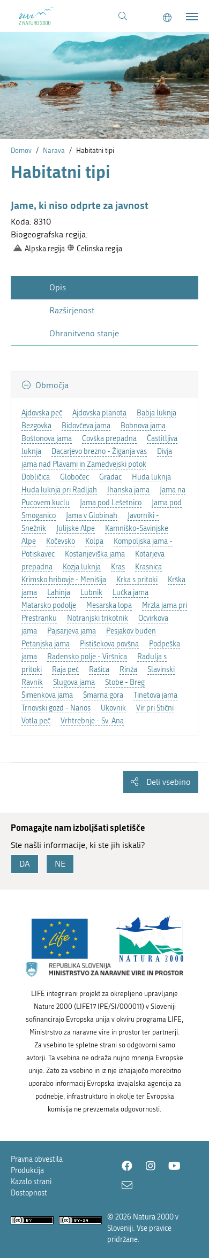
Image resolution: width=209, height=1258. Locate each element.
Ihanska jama (128, 490)
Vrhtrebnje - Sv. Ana (92, 721)
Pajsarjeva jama (71, 631)
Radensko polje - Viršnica (87, 656)
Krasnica (148, 567)
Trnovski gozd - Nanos (56, 708)
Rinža (128, 669)
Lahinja (58, 592)
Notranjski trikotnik (97, 618)
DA (24, 864)
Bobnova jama (143, 425)
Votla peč (35, 721)
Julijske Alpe (75, 528)
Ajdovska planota (99, 413)
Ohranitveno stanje (84, 333)
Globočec (74, 477)
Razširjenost (71, 310)
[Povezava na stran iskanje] (122, 16)
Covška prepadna (109, 438)
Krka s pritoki (137, 579)
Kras (118, 567)
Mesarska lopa (109, 605)
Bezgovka (36, 425)
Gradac (110, 477)
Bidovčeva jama (86, 425)
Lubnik (91, 592)
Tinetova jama (155, 695)
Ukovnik (113, 708)
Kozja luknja (82, 567)
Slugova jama (74, 682)
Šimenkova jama (47, 695)
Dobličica (35, 477)
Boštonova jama (46, 438)
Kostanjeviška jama (95, 554)
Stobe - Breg (125, 682)
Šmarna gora (103, 695)
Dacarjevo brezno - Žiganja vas (99, 451)
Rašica (99, 669)
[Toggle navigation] (192, 16)
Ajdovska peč (41, 413)
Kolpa (94, 541)
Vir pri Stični (155, 708)
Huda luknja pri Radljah (59, 490)
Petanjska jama (45, 644)
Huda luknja (151, 477)
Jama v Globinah (91, 515)
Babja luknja (156, 413)
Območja (51, 385)
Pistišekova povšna (109, 644)
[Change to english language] (167, 18)
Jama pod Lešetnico (110, 502)
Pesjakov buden (131, 631)
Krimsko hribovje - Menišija (63, 579)
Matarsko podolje (48, 605)
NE (60, 864)
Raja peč (65, 669)
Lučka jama (130, 592)
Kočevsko (60, 541)
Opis (57, 287)
